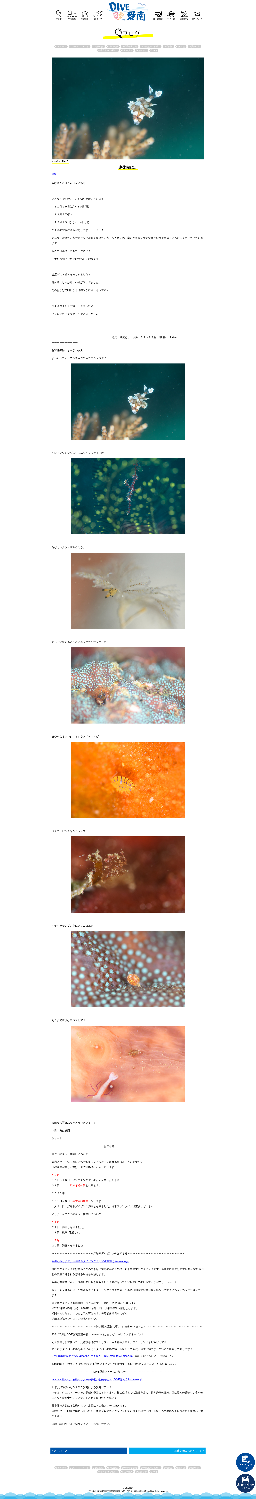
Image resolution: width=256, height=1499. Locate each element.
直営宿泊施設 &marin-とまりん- (245, 1483)
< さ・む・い (59, 1450)
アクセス (171, 19)
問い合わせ (197, 19)
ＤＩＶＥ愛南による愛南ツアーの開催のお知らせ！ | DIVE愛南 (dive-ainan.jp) (97, 1379)
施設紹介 (85, 19)
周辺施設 (184, 19)
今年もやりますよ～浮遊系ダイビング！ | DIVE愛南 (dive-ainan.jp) (90, 1261)
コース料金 (158, 19)
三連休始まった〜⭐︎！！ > (189, 1450)
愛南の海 (72, 19)
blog (54, 173)
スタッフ (98, 19)
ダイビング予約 (245, 1462)
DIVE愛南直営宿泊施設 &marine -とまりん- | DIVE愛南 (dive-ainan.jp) (92, 1356)
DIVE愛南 (128, 10)
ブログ (59, 19)
